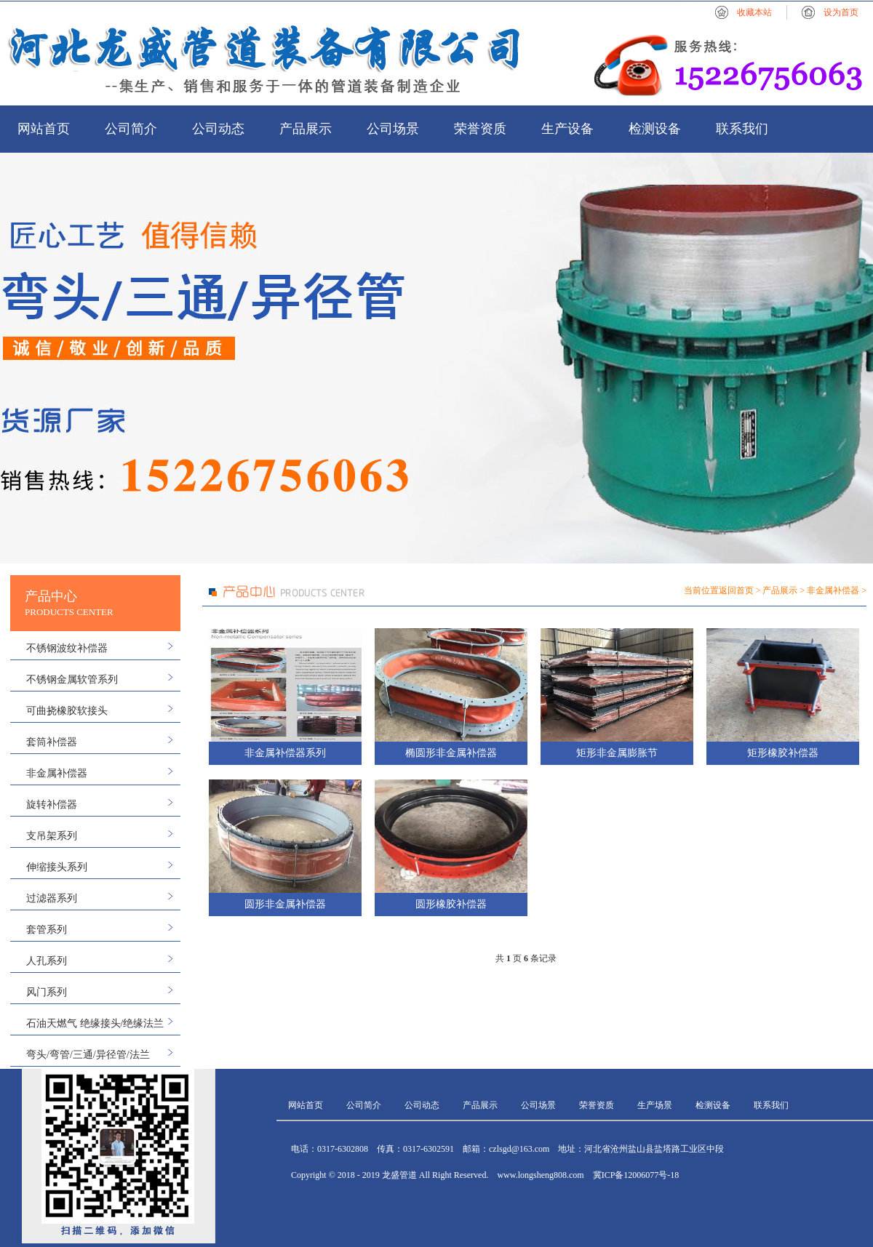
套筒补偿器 (51, 742)
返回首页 (736, 590)
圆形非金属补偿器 (285, 904)
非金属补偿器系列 (285, 752)
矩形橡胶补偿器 (782, 752)
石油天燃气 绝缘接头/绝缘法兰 (95, 1023)
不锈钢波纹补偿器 (67, 648)
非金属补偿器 (56, 773)
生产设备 (567, 128)
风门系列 (46, 992)
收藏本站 (754, 12)
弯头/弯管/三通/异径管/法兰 (88, 1054)
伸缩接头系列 (56, 867)
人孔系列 (46, 960)
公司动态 (218, 128)
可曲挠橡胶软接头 (67, 710)
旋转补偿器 (51, 804)
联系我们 (742, 128)
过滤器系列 (51, 898)
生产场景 (654, 1105)
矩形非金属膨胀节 (617, 752)
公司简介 (131, 128)
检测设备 (655, 128)
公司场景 (393, 128)
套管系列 (46, 929)
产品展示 (305, 128)
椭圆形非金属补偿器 (451, 752)
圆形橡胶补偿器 (451, 904)
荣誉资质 (480, 128)
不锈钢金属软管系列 (72, 679)
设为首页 (841, 12)
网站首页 (43, 128)
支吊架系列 (51, 835)
